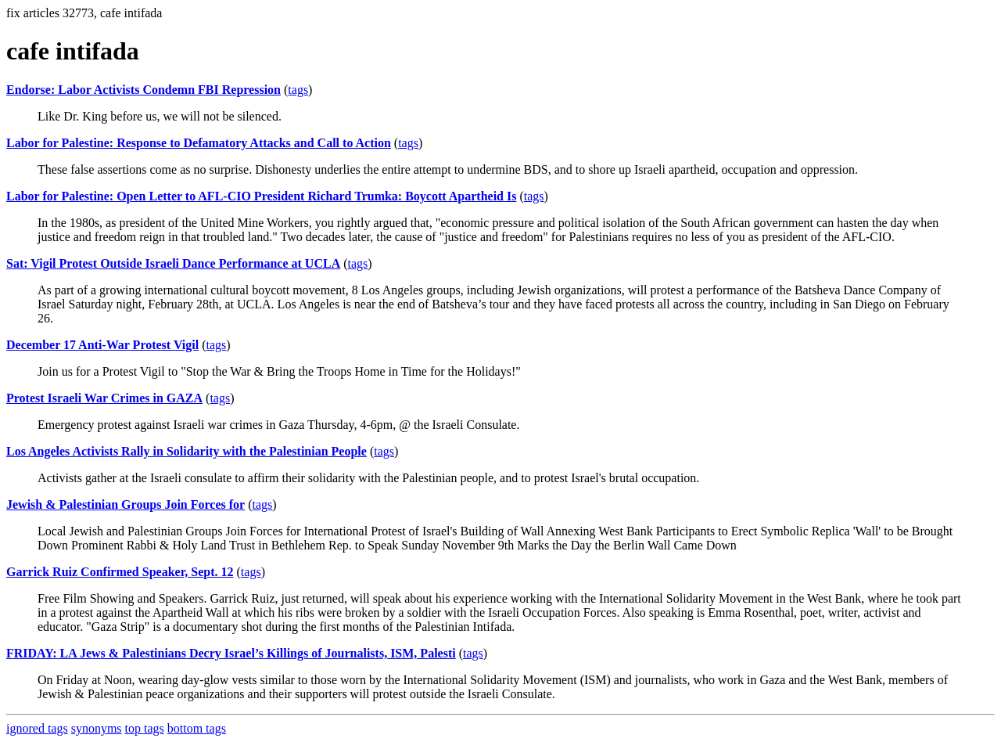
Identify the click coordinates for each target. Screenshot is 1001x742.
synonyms (96, 728)
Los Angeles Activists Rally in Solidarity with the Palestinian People (186, 451)
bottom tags (196, 728)
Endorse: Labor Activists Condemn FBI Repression (143, 89)
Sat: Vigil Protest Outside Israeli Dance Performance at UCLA (173, 263)
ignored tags (37, 728)
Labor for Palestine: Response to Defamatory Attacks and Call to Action (198, 142)
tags (298, 89)
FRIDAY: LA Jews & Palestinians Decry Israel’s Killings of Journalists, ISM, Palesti (231, 653)
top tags (144, 728)
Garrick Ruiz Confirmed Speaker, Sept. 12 (120, 571)
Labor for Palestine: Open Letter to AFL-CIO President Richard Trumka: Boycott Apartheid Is (261, 196)
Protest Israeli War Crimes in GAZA (104, 398)
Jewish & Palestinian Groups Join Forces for (125, 504)
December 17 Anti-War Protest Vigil (102, 344)
